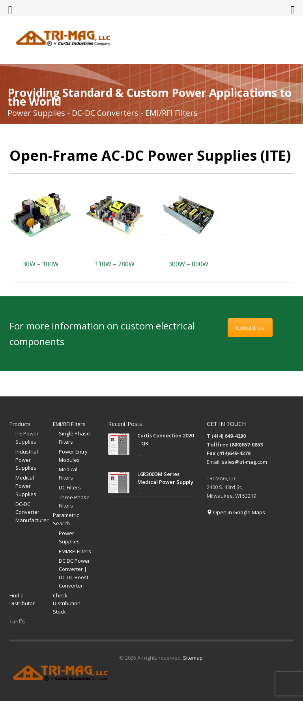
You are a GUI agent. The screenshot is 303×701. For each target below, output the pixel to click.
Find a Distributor (22, 599)
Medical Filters (68, 473)
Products (20, 424)
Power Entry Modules (73, 455)
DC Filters (70, 487)
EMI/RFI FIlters (75, 551)
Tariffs (17, 621)
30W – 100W (40, 264)
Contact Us (250, 327)
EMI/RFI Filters (69, 424)
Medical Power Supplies (25, 486)
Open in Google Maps (236, 512)
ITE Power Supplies (27, 437)
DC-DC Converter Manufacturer (32, 512)
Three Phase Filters (74, 501)
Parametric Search (66, 519)
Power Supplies (69, 537)
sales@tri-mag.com (244, 461)
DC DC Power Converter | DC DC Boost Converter (74, 573)
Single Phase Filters (74, 437)
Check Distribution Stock (66, 603)
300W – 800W (188, 264)
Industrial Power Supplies (26, 460)
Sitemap (193, 657)
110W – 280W (115, 264)
